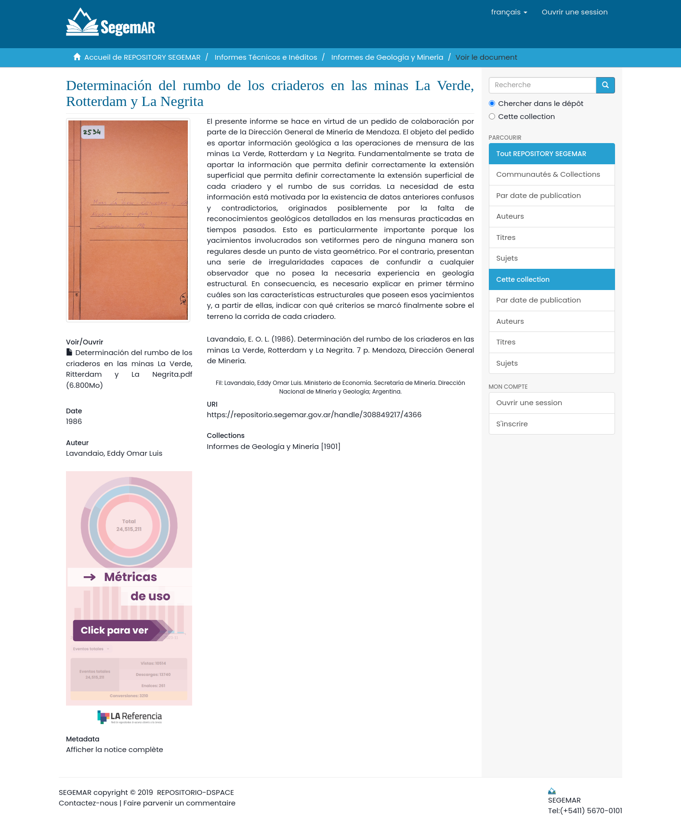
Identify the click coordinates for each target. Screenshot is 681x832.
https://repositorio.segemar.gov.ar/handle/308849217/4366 (314, 414)
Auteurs (510, 216)
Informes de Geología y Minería (387, 57)
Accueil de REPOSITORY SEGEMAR (142, 57)
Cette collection (522, 116)
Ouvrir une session (530, 402)
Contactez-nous (88, 803)
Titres (506, 237)
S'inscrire (512, 424)
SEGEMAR (75, 792)
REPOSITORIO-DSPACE (195, 792)
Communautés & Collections (549, 174)
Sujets (507, 258)
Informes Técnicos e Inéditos (266, 57)
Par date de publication (539, 195)
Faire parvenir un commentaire (179, 803)
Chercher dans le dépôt (536, 103)
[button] (509, 12)
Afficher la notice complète (114, 749)
